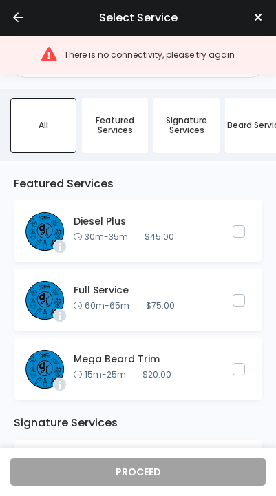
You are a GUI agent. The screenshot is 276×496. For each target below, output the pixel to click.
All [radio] (43, 125)
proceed (138, 472)
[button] (138, 55)
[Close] (258, 18)
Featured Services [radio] (115, 125)
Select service (138, 17)
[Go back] (18, 18)
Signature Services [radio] (186, 125)
